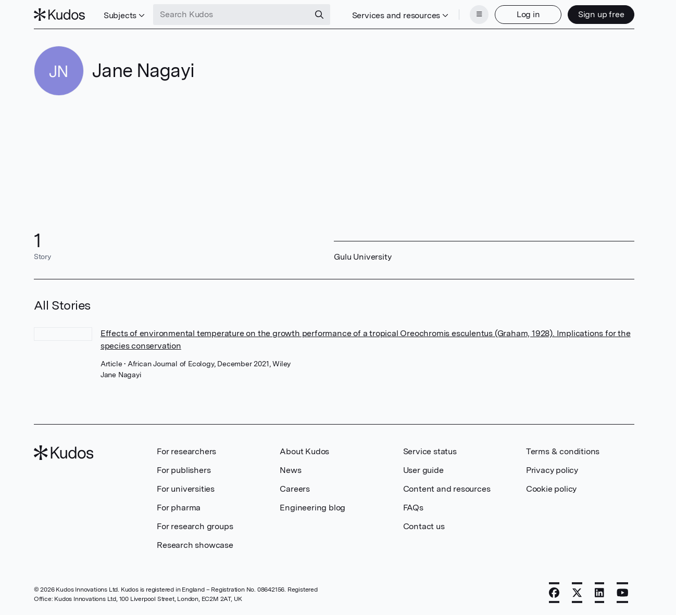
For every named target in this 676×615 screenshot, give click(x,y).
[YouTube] (623, 592)
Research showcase (195, 545)
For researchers (186, 451)
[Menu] (479, 14)
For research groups (195, 526)
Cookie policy (551, 489)
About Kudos (304, 451)
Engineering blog (312, 507)
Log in (528, 14)
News (290, 470)
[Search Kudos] (231, 14)
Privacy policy (552, 470)
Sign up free (601, 14)
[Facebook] (554, 592)
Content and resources (447, 489)
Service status (430, 451)
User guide (423, 470)
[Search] (319, 14)
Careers (295, 489)
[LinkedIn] (599, 592)
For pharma (179, 507)
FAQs (413, 507)
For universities (186, 489)
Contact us (424, 526)
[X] (577, 592)
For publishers (183, 470)
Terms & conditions (562, 451)
